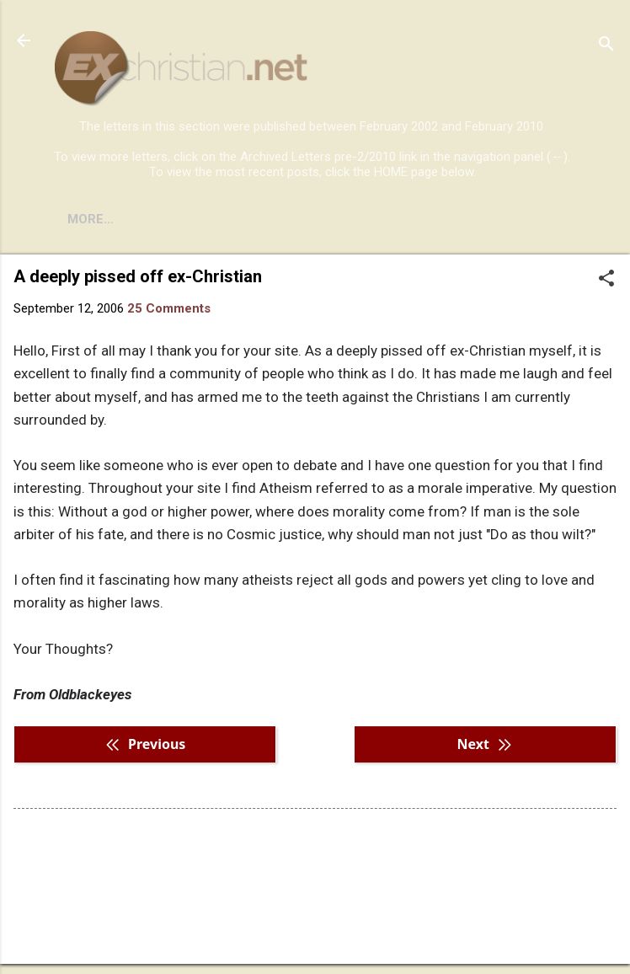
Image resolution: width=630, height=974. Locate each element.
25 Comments (169, 308)
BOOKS (156, 219)
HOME (85, 219)
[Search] (606, 46)
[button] (606, 280)
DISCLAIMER (246, 219)
